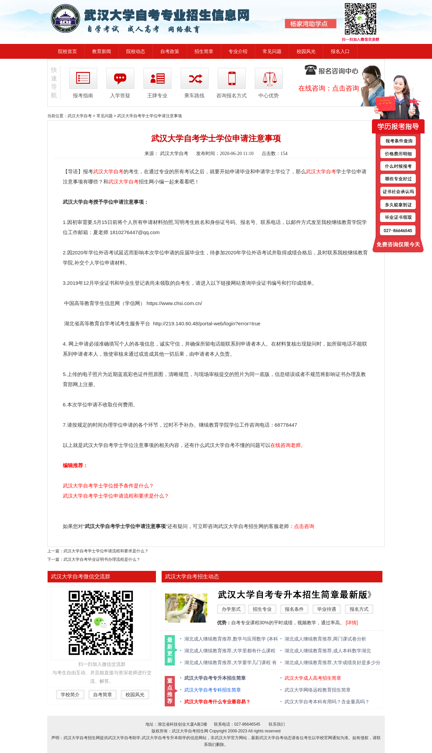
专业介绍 (237, 51)
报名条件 (294, 609)
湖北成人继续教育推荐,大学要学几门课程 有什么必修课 (230, 663)
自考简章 (102, 694)
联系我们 (277, 724)
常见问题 (272, 51)
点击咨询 (345, 88)
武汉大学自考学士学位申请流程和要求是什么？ (116, 496)
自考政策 (169, 51)
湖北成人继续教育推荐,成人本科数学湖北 (328, 650)
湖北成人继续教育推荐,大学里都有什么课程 (229, 650)
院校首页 (67, 51)
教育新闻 (101, 51)
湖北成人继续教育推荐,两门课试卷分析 (325, 639)
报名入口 (340, 51)
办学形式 (231, 609)
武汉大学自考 (80, 116)
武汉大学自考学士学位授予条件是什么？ (108, 485)
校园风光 (306, 51)
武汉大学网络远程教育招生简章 (318, 690)
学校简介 (70, 694)
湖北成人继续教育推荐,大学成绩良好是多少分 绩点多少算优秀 (332, 663)
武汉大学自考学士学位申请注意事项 (149, 116)
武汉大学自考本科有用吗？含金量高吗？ (327, 701)
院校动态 (135, 51)
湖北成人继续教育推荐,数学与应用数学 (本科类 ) (231, 639)
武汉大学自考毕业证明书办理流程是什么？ (101, 559)
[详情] (352, 622)
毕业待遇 (326, 609)
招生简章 (203, 51)
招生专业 (262, 609)
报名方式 (359, 609)
